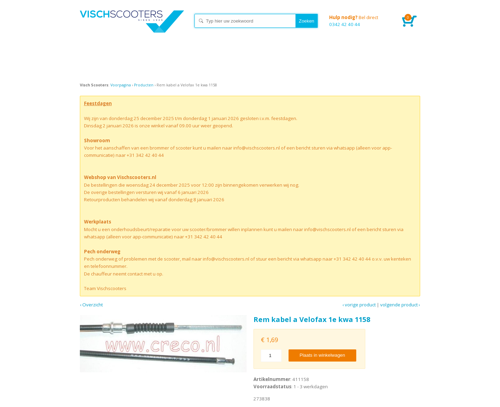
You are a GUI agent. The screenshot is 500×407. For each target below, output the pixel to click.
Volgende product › (400, 305)
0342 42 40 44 (360, 20)
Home (132, 27)
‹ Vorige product (359, 305)
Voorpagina (120, 85)
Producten (143, 85)
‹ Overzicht (91, 305)
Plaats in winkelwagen (322, 355)
